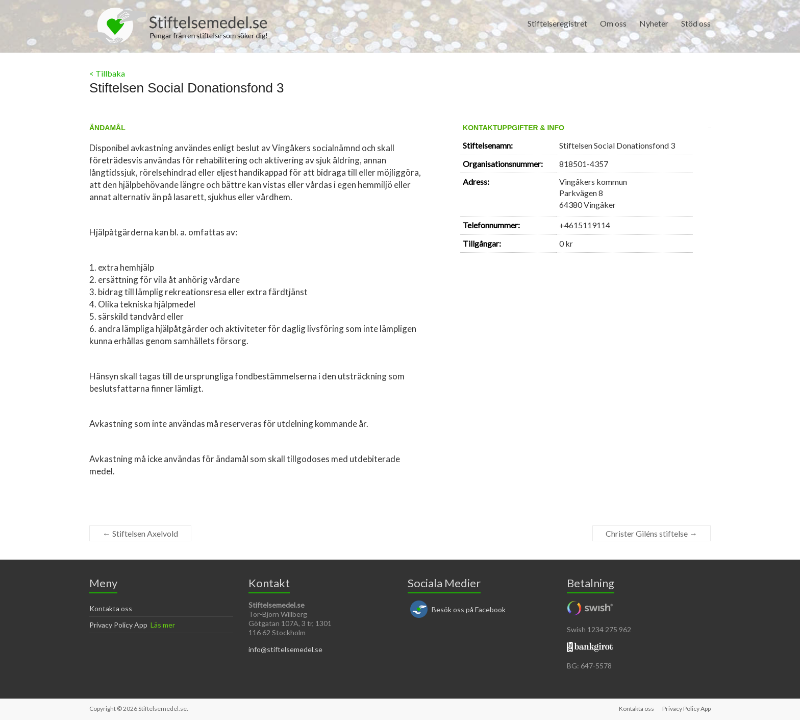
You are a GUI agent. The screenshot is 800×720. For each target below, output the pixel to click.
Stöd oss (696, 23)
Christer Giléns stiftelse (651, 533)
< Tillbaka (107, 73)
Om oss (613, 23)
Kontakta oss (110, 608)
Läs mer (163, 624)
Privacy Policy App (118, 624)
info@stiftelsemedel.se (285, 649)
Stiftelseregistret (557, 23)
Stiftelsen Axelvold (140, 533)
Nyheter (653, 23)
